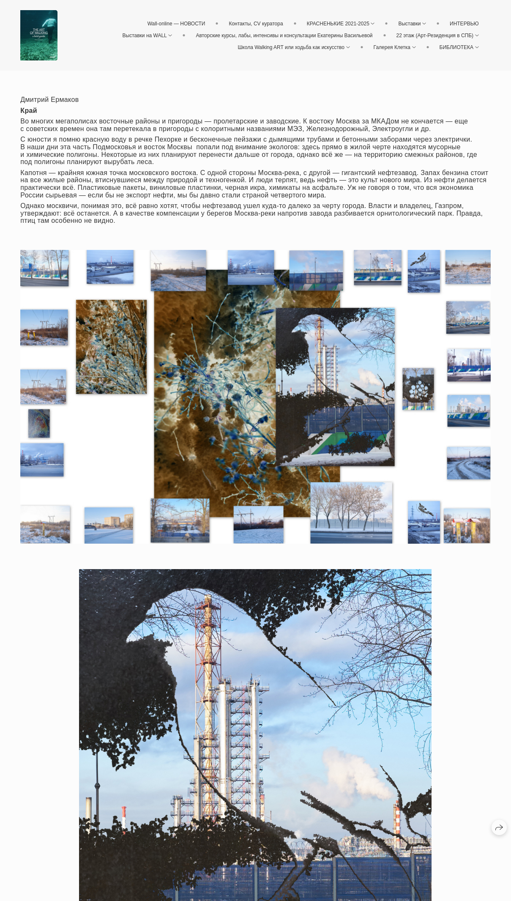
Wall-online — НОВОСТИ (176, 24)
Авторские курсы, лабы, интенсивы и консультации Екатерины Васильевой (284, 35)
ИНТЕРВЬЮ (464, 24)
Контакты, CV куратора (256, 24)
